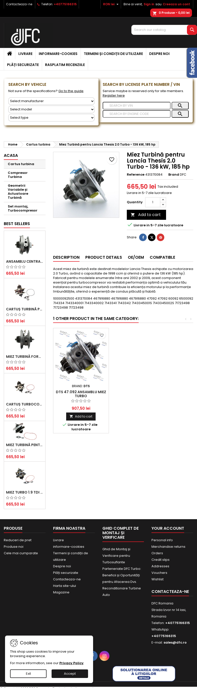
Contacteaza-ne (19, 4)
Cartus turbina (21, 164)
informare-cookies (58, 53)
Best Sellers (17, 224)
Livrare (25, 53)
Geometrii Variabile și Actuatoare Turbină (18, 191)
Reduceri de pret (17, 540)
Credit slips (160, 559)
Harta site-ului (64, 585)
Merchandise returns (168, 546)
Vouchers (159, 572)
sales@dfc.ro (175, 642)
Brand (173, 174)
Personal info (162, 540)
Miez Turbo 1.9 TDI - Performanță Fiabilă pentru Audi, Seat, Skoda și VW (24, 492)
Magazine (61, 592)
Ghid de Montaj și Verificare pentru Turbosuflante (116, 556)
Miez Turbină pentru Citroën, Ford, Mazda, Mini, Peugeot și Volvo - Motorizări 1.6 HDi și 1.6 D (24, 445)
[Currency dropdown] (111, 4)
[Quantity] (152, 202)
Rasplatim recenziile (65, 64)
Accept (70, 673)
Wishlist (157, 579)
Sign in (149, 4)
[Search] (164, 30)
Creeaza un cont (176, 4)
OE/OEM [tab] (136, 257)
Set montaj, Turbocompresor (22, 208)
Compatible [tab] (162, 257)
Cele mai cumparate (21, 553)
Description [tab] (66, 257)
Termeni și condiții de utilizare (113, 53)
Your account (167, 528)
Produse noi (13, 546)
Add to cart (146, 215)
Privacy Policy (71, 663)
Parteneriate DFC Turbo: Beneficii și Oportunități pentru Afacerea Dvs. (121, 575)
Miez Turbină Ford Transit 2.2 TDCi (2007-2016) (24, 357)
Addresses (160, 566)
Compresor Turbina (18, 174)
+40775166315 (65, 4)
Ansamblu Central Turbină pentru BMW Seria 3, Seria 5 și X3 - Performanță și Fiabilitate (24, 261)
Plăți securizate (23, 64)
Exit (28, 673)
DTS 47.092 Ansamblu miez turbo (81, 393)
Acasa (11, 155)
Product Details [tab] (103, 257)
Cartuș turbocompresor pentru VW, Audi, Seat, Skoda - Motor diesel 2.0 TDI (24, 404)
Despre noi (159, 53)
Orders (157, 553)
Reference (135, 174)
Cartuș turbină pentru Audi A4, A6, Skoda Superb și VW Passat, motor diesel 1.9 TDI (24, 309)
